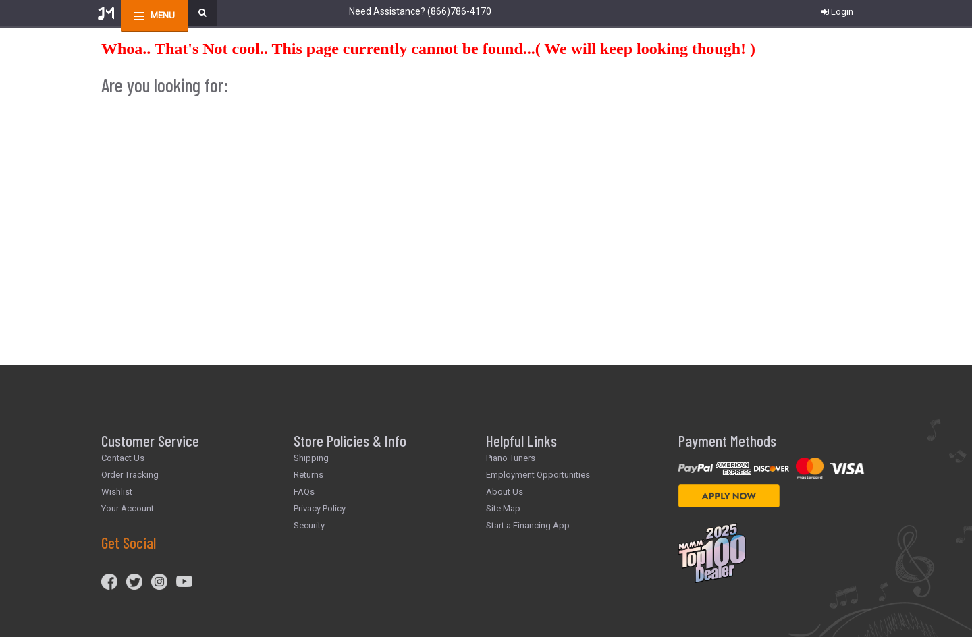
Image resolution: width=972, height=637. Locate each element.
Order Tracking (130, 475)
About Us (504, 492)
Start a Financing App (528, 525)
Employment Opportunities (538, 475)
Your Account (127, 508)
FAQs (304, 492)
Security (309, 525)
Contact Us (122, 458)
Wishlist (116, 492)
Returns (308, 475)
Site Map (503, 508)
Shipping (311, 458)
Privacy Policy (320, 508)
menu (163, 15)
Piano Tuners (510, 458)
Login (837, 12)
